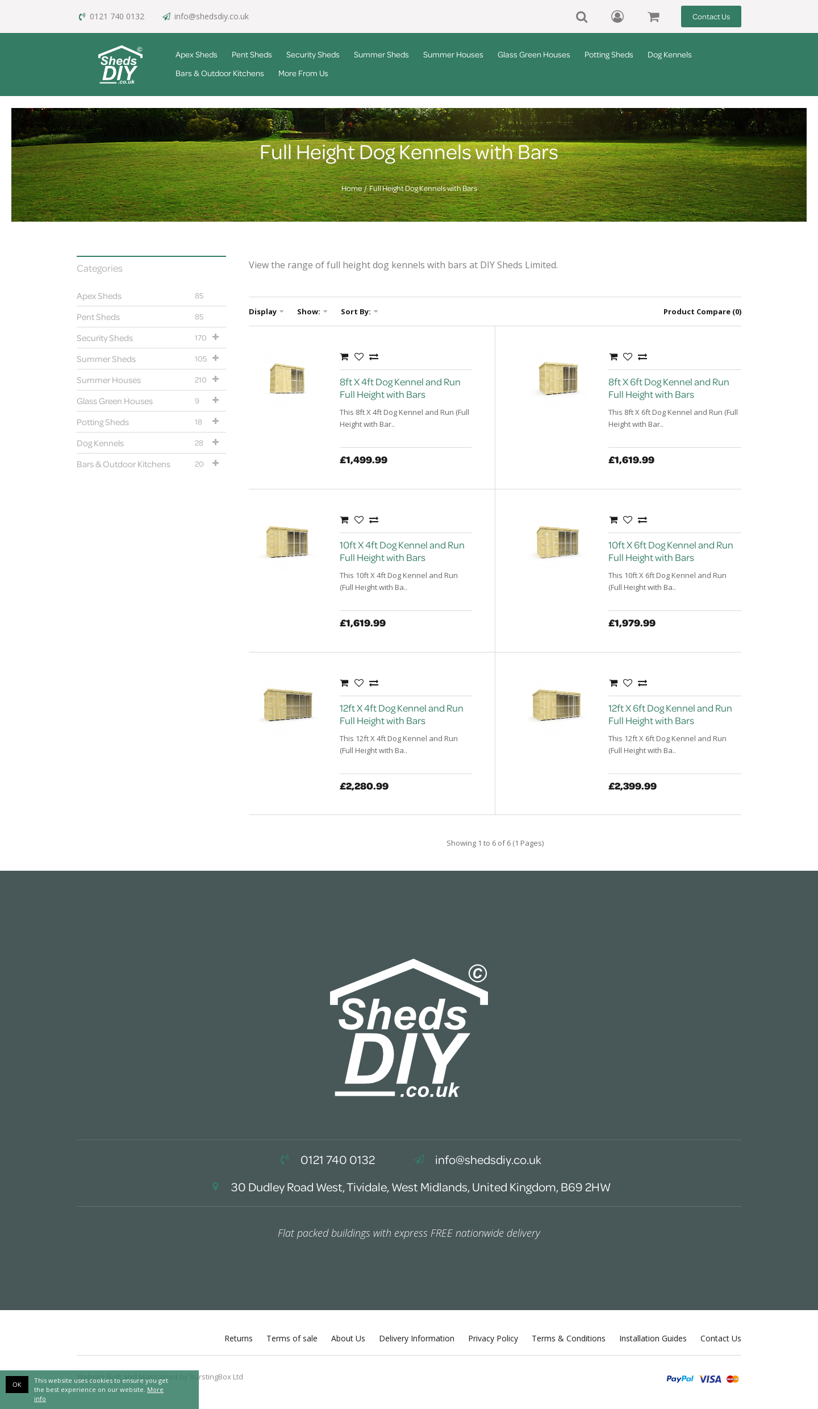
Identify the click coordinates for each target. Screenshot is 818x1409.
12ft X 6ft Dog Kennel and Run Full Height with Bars (670, 714)
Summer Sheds (381, 54)
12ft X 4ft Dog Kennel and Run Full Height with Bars (402, 714)
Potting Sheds (609, 54)
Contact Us (711, 16)
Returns (238, 1338)
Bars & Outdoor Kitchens (220, 73)
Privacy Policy (493, 1338)
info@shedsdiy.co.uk (205, 16)
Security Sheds (313, 54)
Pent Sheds (252, 54)
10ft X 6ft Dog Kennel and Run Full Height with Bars (670, 551)
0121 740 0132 (110, 16)
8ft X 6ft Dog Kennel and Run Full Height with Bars (668, 388)
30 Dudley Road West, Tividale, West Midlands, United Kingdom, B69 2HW (409, 1186)
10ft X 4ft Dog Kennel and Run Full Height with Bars (402, 551)
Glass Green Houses (534, 54)
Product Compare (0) (702, 311)
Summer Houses (453, 54)
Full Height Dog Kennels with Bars (423, 188)
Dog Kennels (670, 54)
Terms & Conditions (569, 1338)
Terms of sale (292, 1338)
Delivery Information (416, 1338)
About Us (348, 1338)
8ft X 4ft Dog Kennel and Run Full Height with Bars (400, 388)
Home (351, 188)
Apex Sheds (197, 54)
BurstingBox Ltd (216, 1376)
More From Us (303, 73)
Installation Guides (653, 1338)
